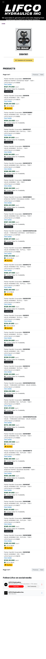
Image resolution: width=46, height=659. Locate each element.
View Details (8, 84)
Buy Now (8, 108)
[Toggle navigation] (3, 2)
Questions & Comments (23, 60)
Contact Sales (8, 91)
